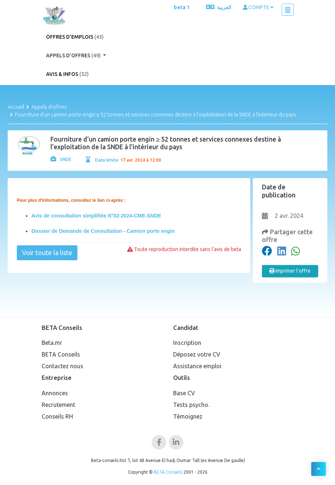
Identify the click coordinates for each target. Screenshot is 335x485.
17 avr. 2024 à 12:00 (140, 160)
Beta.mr (52, 342)
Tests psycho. (191, 404)
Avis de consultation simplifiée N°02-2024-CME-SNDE (96, 216)
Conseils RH (57, 416)
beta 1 (182, 7)
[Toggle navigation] (288, 10)
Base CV (184, 393)
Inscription (187, 342)
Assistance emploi (197, 366)
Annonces (55, 393)
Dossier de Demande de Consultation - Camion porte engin (103, 231)
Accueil (16, 107)
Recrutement (58, 404)
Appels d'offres (74, 55)
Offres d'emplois (75, 37)
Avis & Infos (67, 74)
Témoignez (187, 416)
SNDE (60, 159)
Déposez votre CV (196, 354)
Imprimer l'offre (290, 271)
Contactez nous (62, 366)
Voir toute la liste (47, 252)
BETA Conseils (61, 354)
